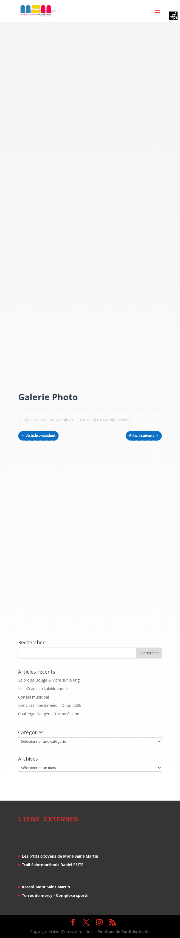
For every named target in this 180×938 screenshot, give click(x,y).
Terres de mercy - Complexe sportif (55, 894)
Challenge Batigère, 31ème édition (48, 713)
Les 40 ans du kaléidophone (43, 688)
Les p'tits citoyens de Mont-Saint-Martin (60, 855)
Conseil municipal (33, 697)
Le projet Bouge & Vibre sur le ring (49, 680)
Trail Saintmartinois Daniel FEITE (52, 863)
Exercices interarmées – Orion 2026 (49, 705)
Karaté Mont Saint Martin (46, 886)
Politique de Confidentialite (123, 930)
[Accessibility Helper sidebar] (173, 16)
